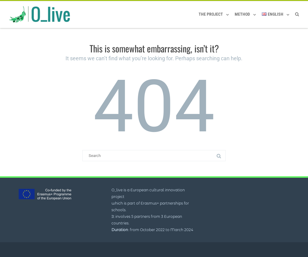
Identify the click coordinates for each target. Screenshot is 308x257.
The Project (211, 14)
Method (242, 14)
